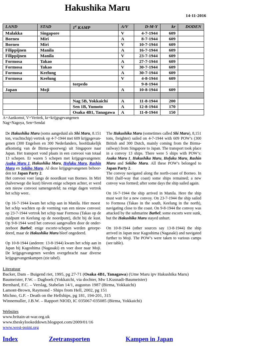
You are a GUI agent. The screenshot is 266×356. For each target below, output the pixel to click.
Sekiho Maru (32, 168)
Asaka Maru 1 (17, 163)
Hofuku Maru (75, 163)
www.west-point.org (21, 327)
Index (10, 338)
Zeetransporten (69, 338)
